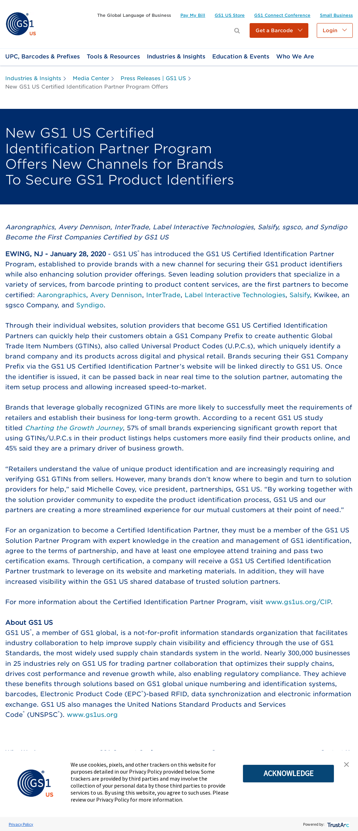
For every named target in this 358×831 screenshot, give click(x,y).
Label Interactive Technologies (235, 295)
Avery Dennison (116, 295)
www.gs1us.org (92, 714)
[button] (279, 30)
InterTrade (163, 295)
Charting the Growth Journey (74, 428)
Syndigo (89, 305)
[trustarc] (337, 824)
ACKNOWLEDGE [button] (289, 773)
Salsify (299, 295)
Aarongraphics (61, 295)
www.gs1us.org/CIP (298, 602)
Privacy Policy (21, 824)
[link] (20, 23)
